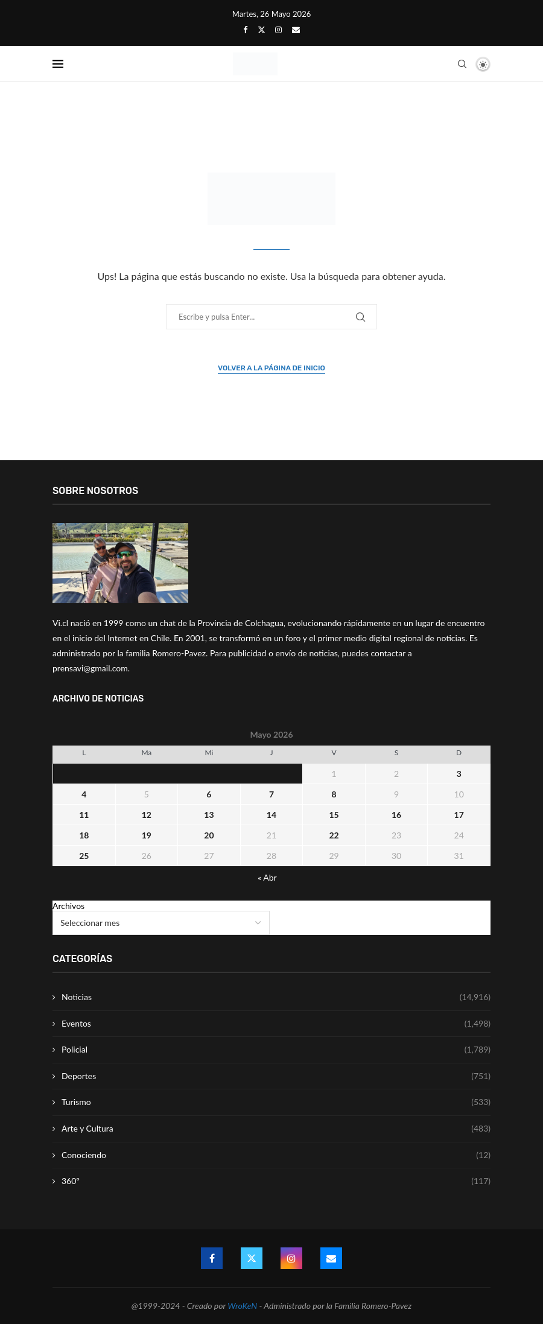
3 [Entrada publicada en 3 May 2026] (459, 773)
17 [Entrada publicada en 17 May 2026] (459, 814)
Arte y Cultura (276, 1129)
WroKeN (242, 1305)
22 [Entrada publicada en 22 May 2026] (333, 835)
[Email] (296, 29)
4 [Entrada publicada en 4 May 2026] (83, 794)
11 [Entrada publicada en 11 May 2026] (84, 814)
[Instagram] (278, 29)
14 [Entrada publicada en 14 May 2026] (271, 814)
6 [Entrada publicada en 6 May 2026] (208, 794)
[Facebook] (245, 29)
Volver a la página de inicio (271, 368)
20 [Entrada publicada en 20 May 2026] (209, 835)
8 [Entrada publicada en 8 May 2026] (333, 794)
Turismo (276, 1102)
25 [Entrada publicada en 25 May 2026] (84, 855)
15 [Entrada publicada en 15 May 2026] (333, 814)
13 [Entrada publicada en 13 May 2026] (209, 814)
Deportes (276, 1076)
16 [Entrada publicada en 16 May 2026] (396, 814)
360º (276, 1181)
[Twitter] (261, 29)
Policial (276, 1050)
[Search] (462, 63)
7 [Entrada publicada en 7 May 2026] (271, 794)
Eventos (276, 1024)
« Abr (267, 877)
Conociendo (276, 1155)
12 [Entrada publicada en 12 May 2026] (146, 814)
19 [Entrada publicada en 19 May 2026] (146, 835)
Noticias (276, 997)
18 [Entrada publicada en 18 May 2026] (84, 835)
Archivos (68, 906)
